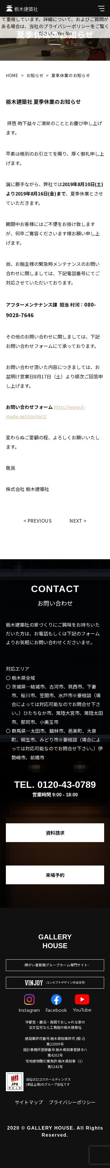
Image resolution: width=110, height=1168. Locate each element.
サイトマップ (29, 1102)
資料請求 (55, 832)
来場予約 (55, 874)
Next (76, 520)
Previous (40, 520)
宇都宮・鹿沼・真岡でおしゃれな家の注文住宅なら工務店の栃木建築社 (55, 1024)
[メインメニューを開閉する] (101, 8)
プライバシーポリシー (72, 1102)
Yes (60, 33)
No (68, 33)
